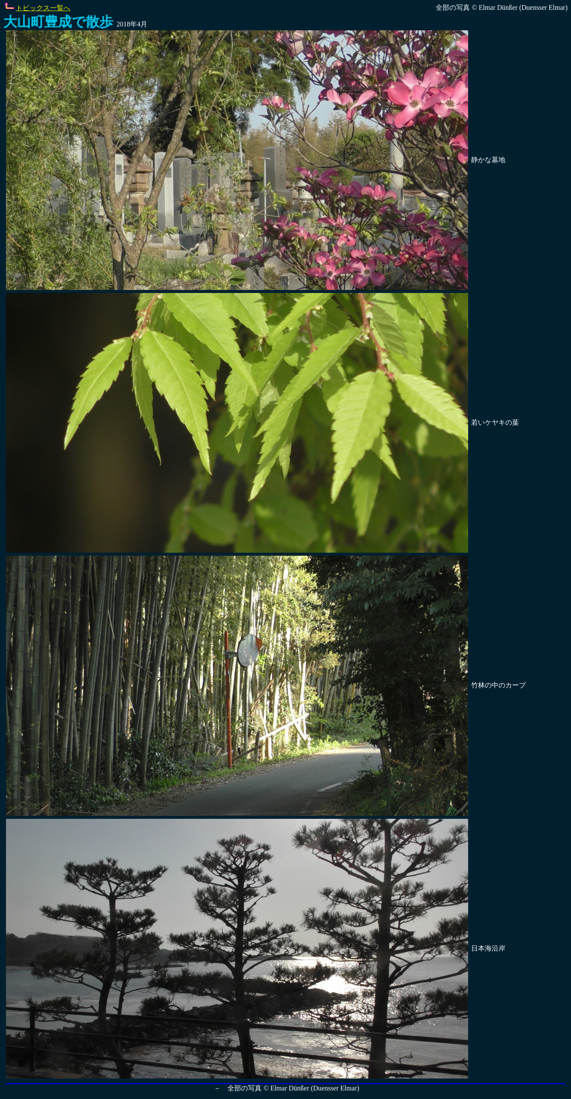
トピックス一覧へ (43, 8)
